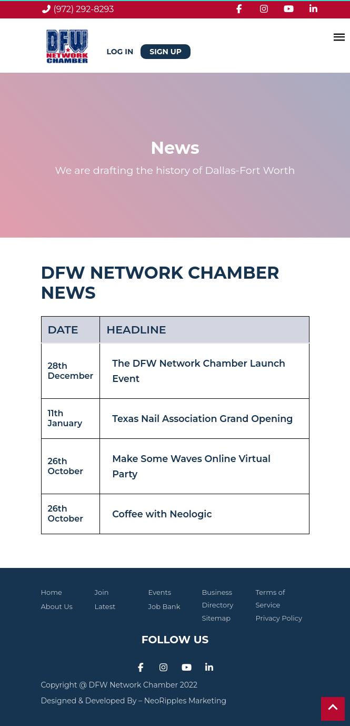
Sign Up (165, 51)
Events (160, 592)
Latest (105, 606)
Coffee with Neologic (162, 513)
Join (102, 592)
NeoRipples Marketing (185, 700)
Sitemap (216, 618)
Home (51, 592)
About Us (57, 606)
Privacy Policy (279, 618)
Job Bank (164, 606)
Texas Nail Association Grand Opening (202, 418)
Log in (121, 51)
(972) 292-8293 (84, 9)
